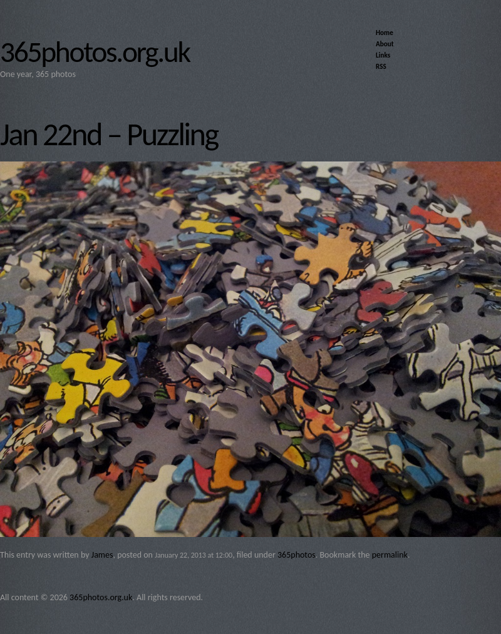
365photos (296, 555)
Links (383, 55)
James (102, 555)
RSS (381, 66)
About (385, 43)
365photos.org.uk (95, 52)
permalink (390, 555)
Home (384, 32)
